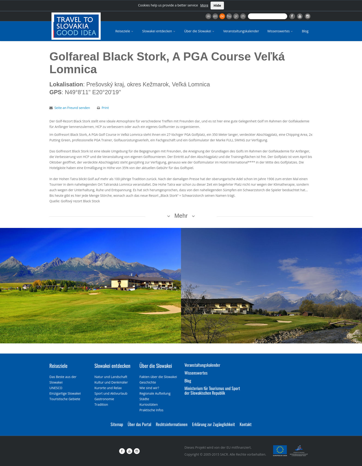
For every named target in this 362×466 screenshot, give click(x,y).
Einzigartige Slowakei (65, 393)
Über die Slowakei (199, 31)
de (222, 16)
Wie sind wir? (149, 388)
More (204, 5)
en (215, 16)
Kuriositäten (148, 404)
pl (236, 16)
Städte (144, 399)
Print (105, 108)
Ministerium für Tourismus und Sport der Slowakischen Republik (212, 390)
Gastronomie (104, 399)
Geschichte (147, 382)
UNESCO (55, 388)
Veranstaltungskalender (241, 31)
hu (229, 16)
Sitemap (117, 424)
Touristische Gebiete (64, 399)
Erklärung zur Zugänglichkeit (213, 424)
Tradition (101, 404)
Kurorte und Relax (108, 388)
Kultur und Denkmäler (111, 382)
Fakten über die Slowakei (158, 377)
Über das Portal (139, 424)
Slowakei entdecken (159, 31)
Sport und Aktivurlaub (110, 393)
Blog (305, 31)
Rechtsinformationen (171, 424)
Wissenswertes (280, 31)
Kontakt (246, 424)
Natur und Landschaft (110, 377)
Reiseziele (124, 31)
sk (208, 16)
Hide (217, 5)
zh (243, 16)
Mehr (181, 215)
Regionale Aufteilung (154, 393)
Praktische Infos (151, 410)
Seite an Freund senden (72, 108)
